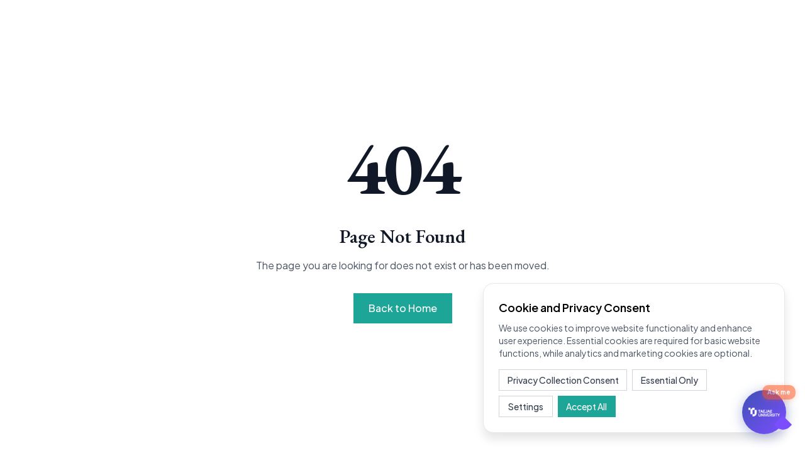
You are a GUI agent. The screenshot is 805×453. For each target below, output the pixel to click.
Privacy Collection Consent (562, 380)
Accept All (583, 406)
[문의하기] (764, 412)
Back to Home (403, 308)
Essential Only (668, 380)
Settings (524, 406)
